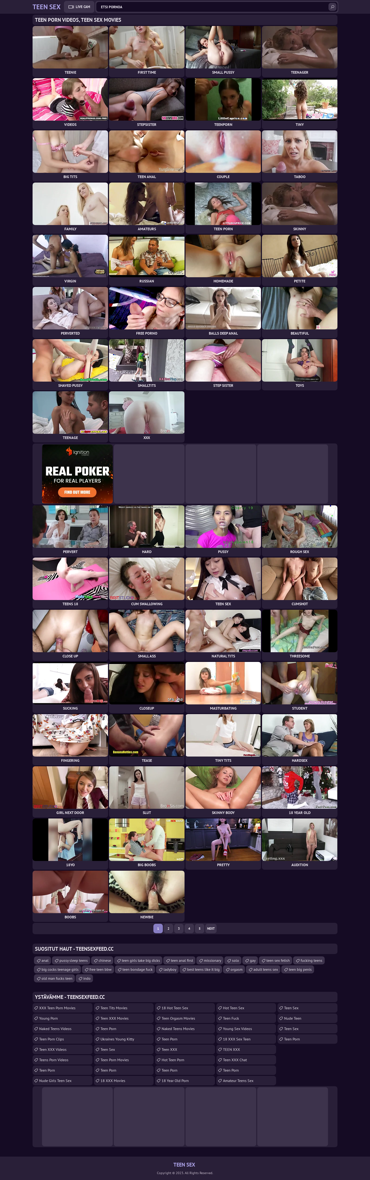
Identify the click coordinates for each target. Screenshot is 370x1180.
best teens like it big (203, 969)
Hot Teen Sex (233, 1007)
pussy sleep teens (73, 960)
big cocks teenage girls (60, 969)
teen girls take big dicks (141, 960)
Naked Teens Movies (178, 1028)
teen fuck (231, 1018)
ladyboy (170, 969)
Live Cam (83, 6)
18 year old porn (175, 1080)
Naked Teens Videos (55, 1028)
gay (253, 960)
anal (45, 960)
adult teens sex (265, 969)
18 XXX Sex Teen (237, 1039)
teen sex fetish (278, 960)
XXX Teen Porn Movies (57, 1007)
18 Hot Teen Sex (175, 1007)
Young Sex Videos (237, 1028)
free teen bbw (100, 969)
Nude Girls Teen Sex (55, 1080)
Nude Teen (292, 1018)
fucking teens (311, 960)
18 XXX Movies (113, 1080)
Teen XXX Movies (115, 1018)
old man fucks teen (57, 978)
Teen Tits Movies (114, 1007)
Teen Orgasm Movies (178, 1018)
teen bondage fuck (137, 969)
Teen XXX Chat (235, 1059)
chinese (105, 960)
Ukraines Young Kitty (117, 1039)
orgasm (237, 969)
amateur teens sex (238, 1080)
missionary (212, 960)
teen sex (291, 1007)
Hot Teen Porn (173, 1059)
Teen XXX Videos (53, 1049)
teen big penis (300, 969)
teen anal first (182, 960)
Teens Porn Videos (53, 1059)
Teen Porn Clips (51, 1039)
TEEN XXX (231, 1049)
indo (87, 978)
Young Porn (48, 1018)
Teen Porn (47, 1070)
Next (211, 928)
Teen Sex (108, 1049)
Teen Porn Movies (115, 1059)
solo (235, 960)
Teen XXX (169, 1049)
